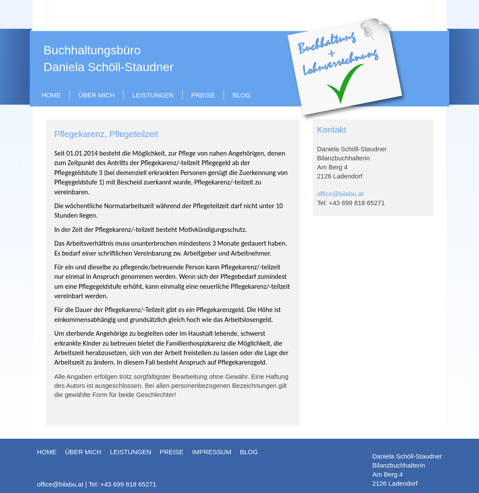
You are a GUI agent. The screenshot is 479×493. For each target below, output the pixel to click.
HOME (51, 95)
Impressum (211, 452)
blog (242, 95)
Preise (203, 95)
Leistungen (153, 95)
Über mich (96, 95)
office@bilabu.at (340, 193)
